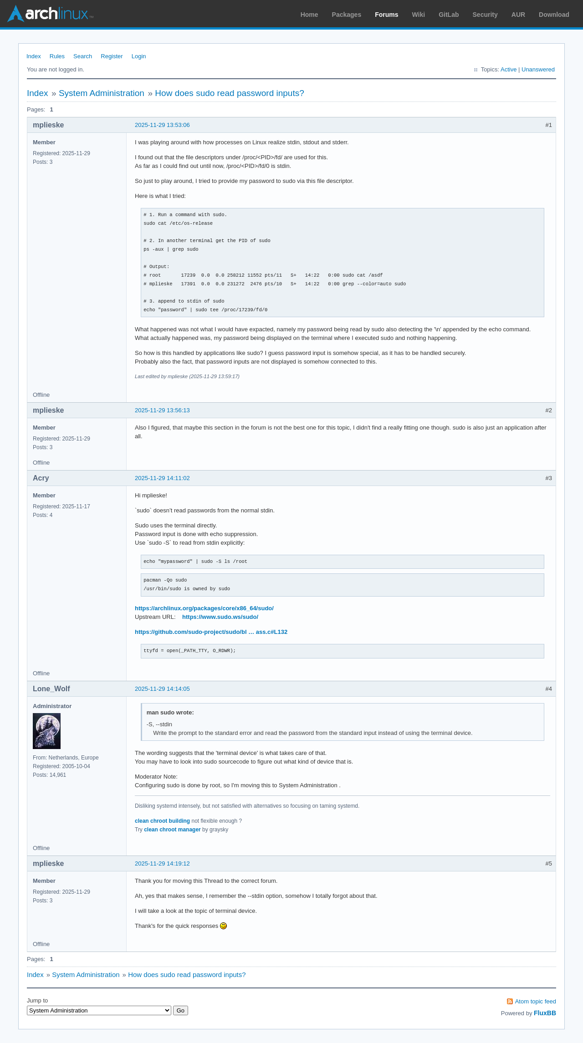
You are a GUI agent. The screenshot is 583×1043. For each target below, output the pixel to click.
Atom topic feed (535, 1001)
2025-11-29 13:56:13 (162, 410)
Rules (57, 56)
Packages (347, 14)
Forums (386, 14)
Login (139, 56)
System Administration (101, 93)
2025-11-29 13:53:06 (162, 125)
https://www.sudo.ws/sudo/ (220, 616)
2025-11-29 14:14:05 (162, 688)
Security (485, 14)
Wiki (418, 14)
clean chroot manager (172, 829)
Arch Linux (50, 14)
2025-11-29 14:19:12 (162, 863)
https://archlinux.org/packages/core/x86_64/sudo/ (204, 608)
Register (112, 56)
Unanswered (538, 69)
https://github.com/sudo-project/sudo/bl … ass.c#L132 (211, 631)
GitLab (449, 14)
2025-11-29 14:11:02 (162, 478)
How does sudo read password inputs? (229, 93)
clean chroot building (162, 821)
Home (309, 14)
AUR (518, 14)
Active (509, 69)
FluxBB (545, 1013)
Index (33, 56)
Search (82, 56)
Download (554, 14)
